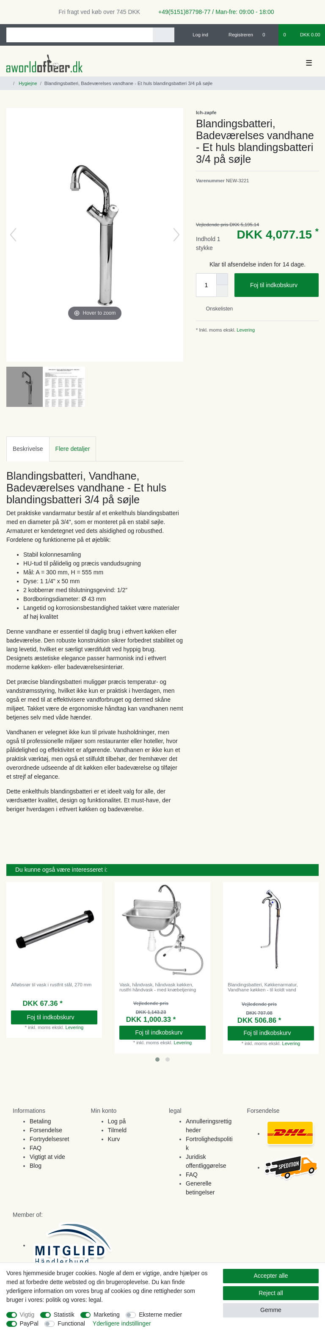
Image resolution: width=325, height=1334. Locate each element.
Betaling (40, 1121)
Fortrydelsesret (49, 1139)
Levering (245, 329)
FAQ (35, 1148)
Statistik (64, 1314)
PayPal (29, 1323)
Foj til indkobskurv (281, 285)
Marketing (106, 1314)
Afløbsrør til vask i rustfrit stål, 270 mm (51, 984)
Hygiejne (27, 83)
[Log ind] (197, 34)
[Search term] (79, 34)
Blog (35, 1165)
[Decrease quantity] (222, 291)
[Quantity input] (206, 285)
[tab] (28, 448)
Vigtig (27, 1314)
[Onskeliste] (268, 34)
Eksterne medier (160, 1314)
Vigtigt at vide (47, 1156)
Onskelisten (216, 309)
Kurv (114, 1139)
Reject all (271, 1293)
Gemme (270, 1310)
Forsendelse (46, 1130)
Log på (117, 1121)
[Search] (163, 34)
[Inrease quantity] (222, 279)
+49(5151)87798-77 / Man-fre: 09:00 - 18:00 (213, 11)
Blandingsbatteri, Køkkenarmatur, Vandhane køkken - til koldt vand (262, 987)
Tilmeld (117, 1130)
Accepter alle (271, 1275)
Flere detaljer (72, 448)
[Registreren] (236, 34)
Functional (71, 1323)
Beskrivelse (28, 448)
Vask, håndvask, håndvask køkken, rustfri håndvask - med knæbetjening (157, 987)
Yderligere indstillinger (122, 1323)
